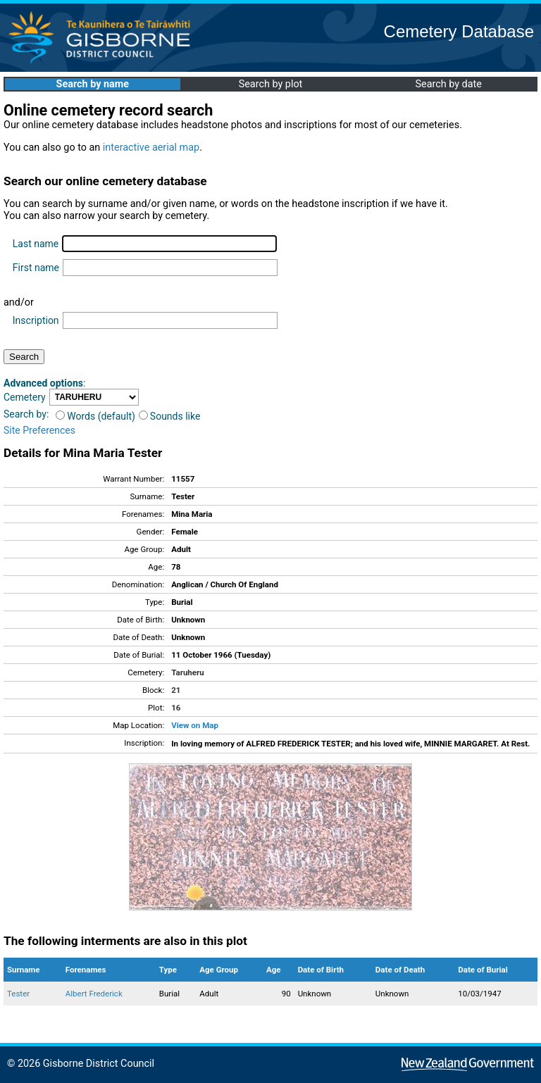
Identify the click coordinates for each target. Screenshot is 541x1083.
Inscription (36, 320)
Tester (18, 994)
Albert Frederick (94, 994)
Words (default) (95, 416)
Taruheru (187, 672)
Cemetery (25, 397)
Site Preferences (39, 430)
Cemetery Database (459, 31)
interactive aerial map (151, 148)
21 (175, 690)
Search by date (448, 84)
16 (175, 708)
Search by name (92, 84)
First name (36, 267)
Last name (35, 243)
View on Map (194, 725)
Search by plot (271, 84)
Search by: (26, 414)
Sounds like (170, 416)
